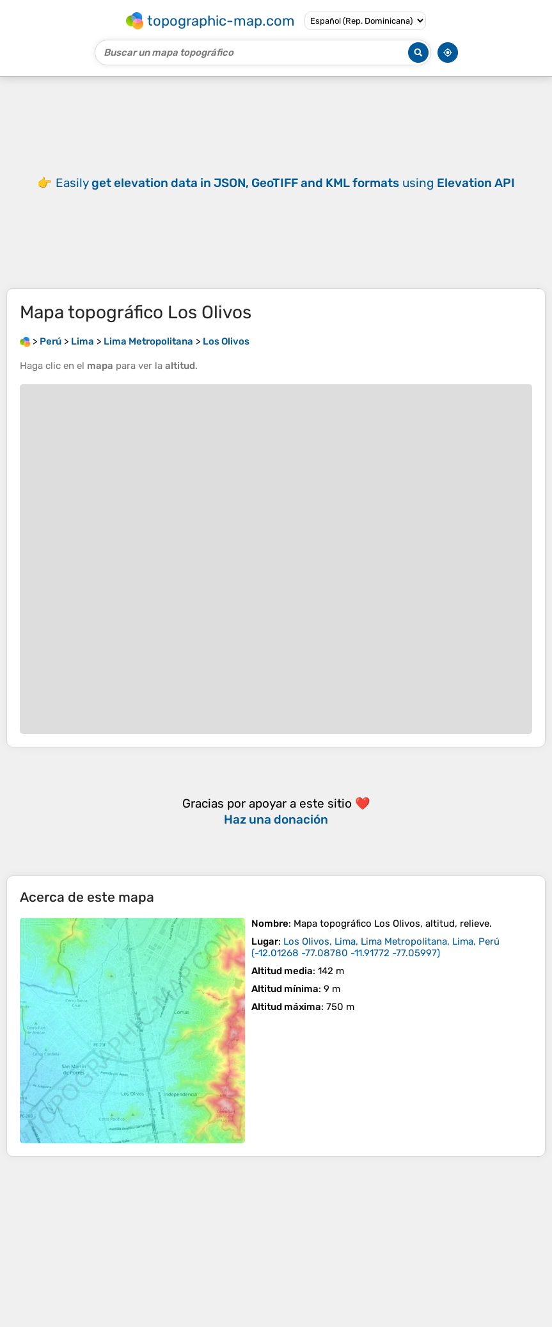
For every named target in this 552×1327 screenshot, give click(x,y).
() (375, 947)
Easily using (285, 182)
